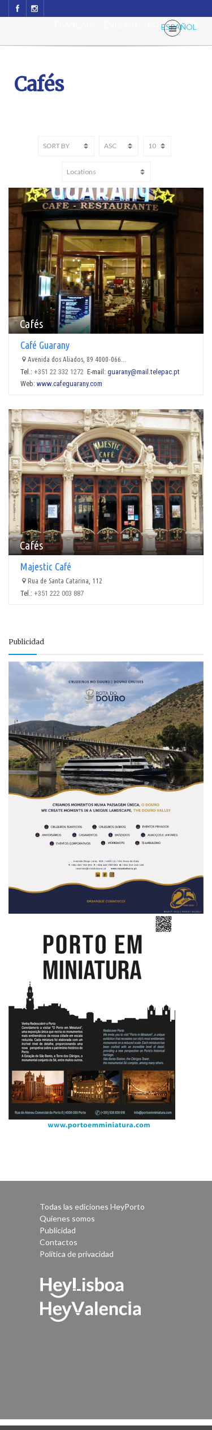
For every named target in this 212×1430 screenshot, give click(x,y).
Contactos (58, 1242)
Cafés (31, 323)
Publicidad (58, 1230)
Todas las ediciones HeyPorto (92, 1206)
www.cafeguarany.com (69, 383)
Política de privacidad (77, 1254)
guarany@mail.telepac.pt (143, 372)
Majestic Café (45, 566)
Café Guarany (45, 345)
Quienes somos (67, 1218)
